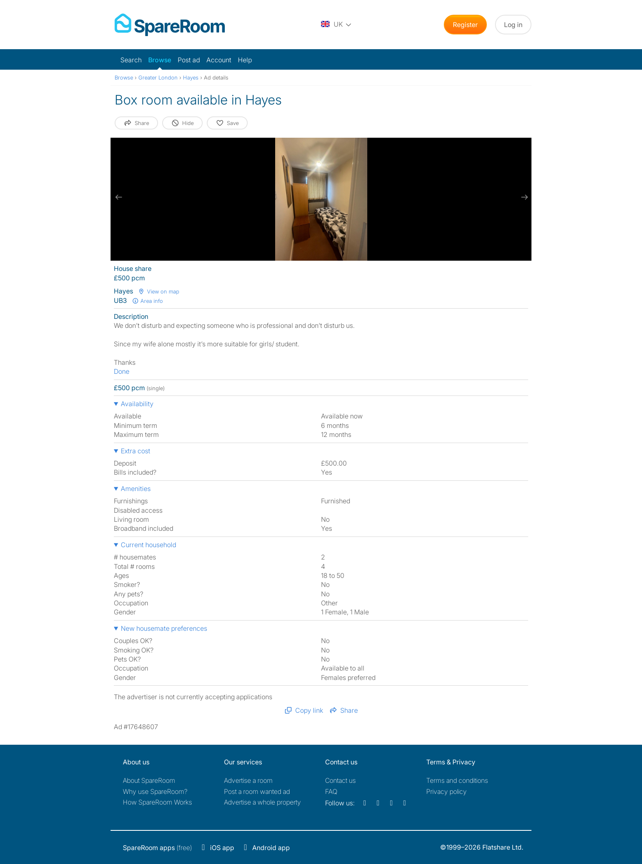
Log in (513, 24)
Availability (137, 404)
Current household (148, 545)
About (149, 780)
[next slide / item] (523, 197)
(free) (157, 848)
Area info (147, 301)
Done (121, 371)
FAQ (331, 791)
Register (465, 24)
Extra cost (135, 451)
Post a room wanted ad (257, 791)
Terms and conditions (457, 780)
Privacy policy (446, 791)
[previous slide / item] (119, 197)
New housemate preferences (164, 628)
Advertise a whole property (262, 802)
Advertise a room (248, 780)
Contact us (340, 780)
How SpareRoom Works (157, 802)
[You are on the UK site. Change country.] (336, 24)
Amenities (136, 488)
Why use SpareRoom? (155, 791)
